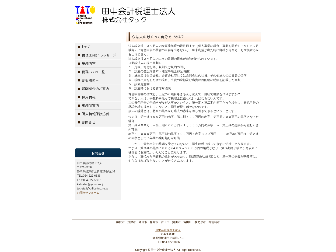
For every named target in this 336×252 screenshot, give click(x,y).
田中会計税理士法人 (168, 230)
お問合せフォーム (88, 192)
